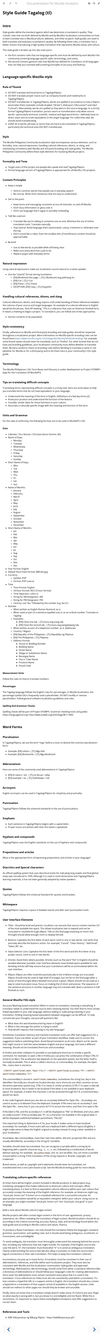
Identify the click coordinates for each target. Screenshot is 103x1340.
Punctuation (10, 803)
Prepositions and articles (18, 852)
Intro (7, 26)
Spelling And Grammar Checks (19, 705)
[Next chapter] (94, 1329)
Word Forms (12, 727)
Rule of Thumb (12, 87)
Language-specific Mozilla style (27, 76)
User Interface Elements (18, 919)
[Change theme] (10, 3)
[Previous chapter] (9, 1329)
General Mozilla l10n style (19, 1000)
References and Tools (16, 1311)
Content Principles (14, 179)
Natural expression (15, 263)
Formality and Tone (15, 161)
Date (5, 428)
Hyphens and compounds (18, 836)
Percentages (9, 686)
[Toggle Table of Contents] (4, 3)
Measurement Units (13, 673)
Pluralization (11, 737)
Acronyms (9, 787)
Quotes (7, 889)
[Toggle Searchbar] (16, 3)
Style (6, 136)
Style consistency (13, 326)
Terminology (11, 363)
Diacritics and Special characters (23, 867)
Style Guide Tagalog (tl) (27, 13)
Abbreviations (11, 764)
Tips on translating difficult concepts (26, 382)
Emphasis (9, 818)
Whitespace (10, 904)
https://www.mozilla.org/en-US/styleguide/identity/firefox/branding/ (48, 338)
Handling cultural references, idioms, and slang (32, 296)
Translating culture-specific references (27, 1177)
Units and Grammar (15, 415)
